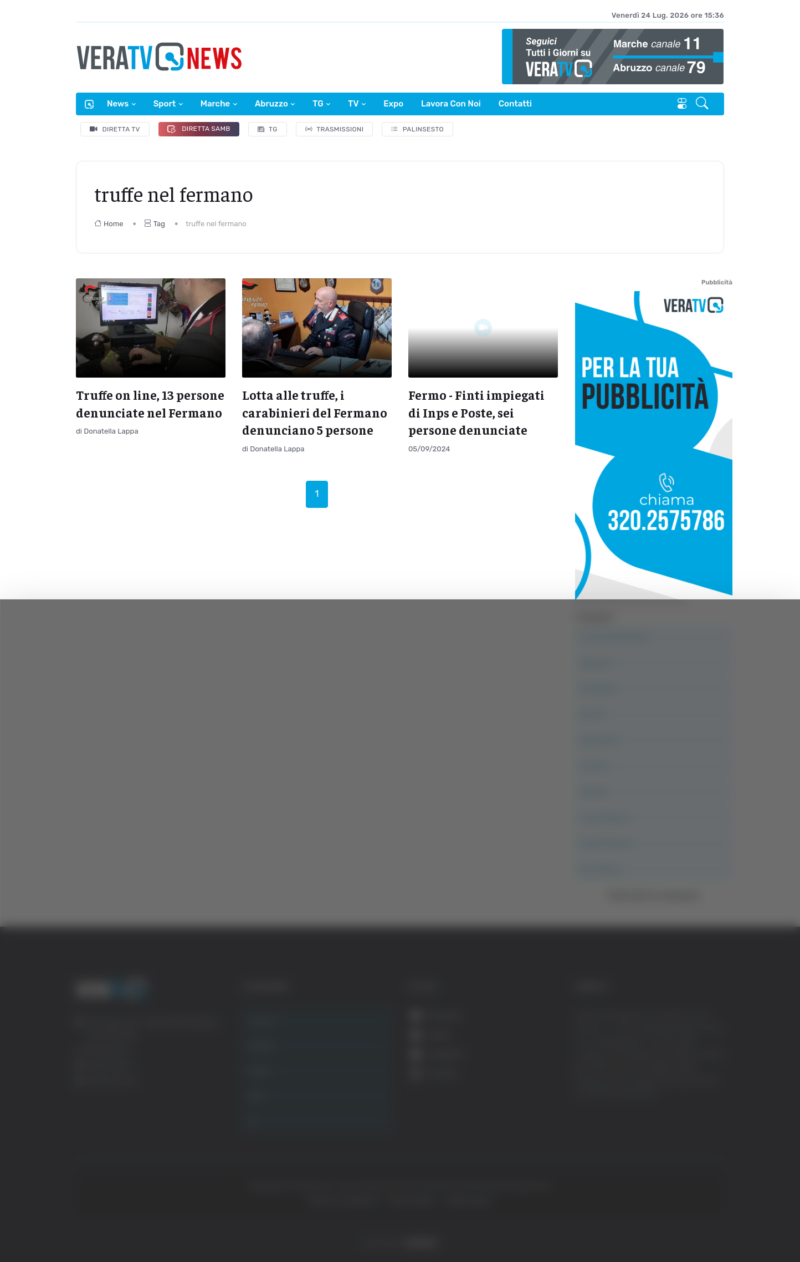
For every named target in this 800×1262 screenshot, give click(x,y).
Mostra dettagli (605, 1222)
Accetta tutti (688, 1081)
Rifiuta (688, 1153)
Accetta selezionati (687, 1117)
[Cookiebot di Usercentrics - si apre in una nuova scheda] (93, 1222)
